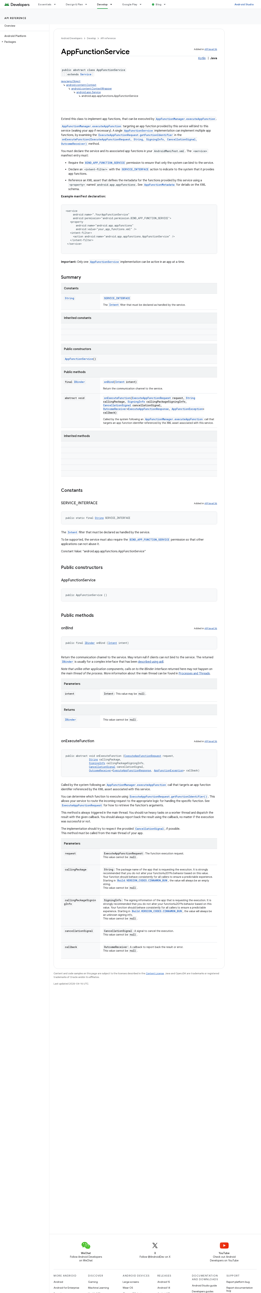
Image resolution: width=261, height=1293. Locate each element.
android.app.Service (88, 92)
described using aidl (150, 662)
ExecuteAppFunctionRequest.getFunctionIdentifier (136, 135)
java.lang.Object (70, 81)
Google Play (129, 4)
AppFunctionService (138, 130)
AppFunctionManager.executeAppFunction (185, 119)
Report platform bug (238, 1281)
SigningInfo (136, 401)
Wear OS (128, 1287)
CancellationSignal (117, 405)
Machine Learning (98, 1287)
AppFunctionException (187, 409)
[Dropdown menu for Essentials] (56, 4)
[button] (24, 42)
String (69, 298)
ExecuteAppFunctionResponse (148, 409)
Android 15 (163, 1281)
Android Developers (71, 38)
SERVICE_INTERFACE (135, 169)
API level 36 (211, 49)
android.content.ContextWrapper (91, 88)
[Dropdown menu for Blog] (166, 4)
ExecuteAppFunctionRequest (151, 398)
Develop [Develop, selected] (102, 4)
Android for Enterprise (66, 1287)
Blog (158, 4)
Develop (91, 38)
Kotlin (202, 58)
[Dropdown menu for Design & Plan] (88, 4)
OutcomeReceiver (115, 409)
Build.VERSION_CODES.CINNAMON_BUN (142, 880)
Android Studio (244, 4)
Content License (155, 973)
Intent (114, 304)
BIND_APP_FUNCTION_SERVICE (105, 162)
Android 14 (163, 1287)
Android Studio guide (204, 1285)
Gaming (93, 1281)
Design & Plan (74, 4)
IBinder (79, 382)
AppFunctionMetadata (159, 184)
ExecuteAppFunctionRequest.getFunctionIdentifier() (168, 796)
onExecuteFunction (117, 398)
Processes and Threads (194, 673)
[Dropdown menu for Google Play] (142, 4)
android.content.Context (81, 85)
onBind (109, 382)
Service (85, 74)
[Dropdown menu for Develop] (113, 4)
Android (58, 1281)
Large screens (131, 1281)
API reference (15, 18)
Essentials (45, 4)
